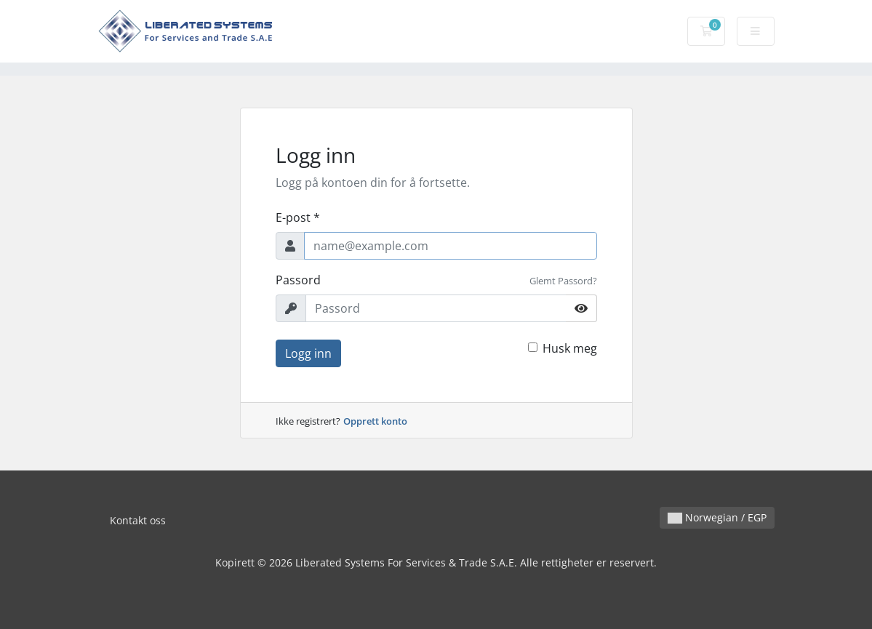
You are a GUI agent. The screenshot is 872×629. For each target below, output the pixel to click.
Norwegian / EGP (717, 517)
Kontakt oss (138, 520)
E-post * (298, 217)
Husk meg (570, 348)
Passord (298, 280)
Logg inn (308, 353)
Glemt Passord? (563, 280)
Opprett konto (375, 421)
